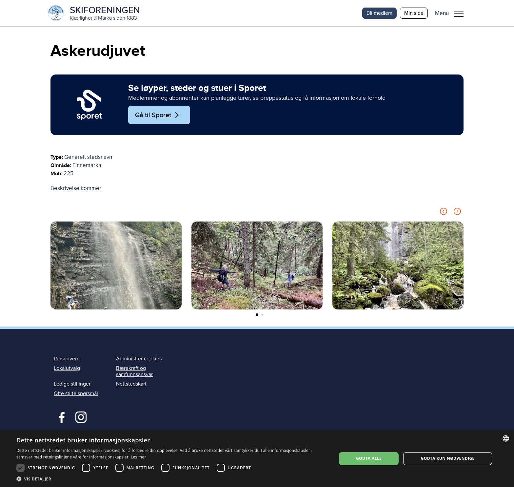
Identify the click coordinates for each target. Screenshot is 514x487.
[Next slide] (457, 212)
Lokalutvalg (67, 368)
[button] (451, 13)
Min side (414, 13)
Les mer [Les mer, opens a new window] (138, 457)
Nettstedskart (131, 384)
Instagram (80, 416)
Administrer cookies (139, 358)
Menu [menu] (459, 13)
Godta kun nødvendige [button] (448, 458)
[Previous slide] (443, 212)
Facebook (60, 416)
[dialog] (257, 458)
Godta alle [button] (369, 458)
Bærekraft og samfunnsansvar (134, 371)
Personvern (67, 358)
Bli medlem (379, 13)
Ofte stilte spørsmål (76, 393)
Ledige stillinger (72, 384)
